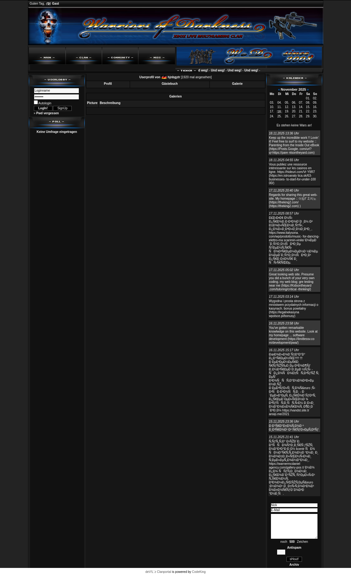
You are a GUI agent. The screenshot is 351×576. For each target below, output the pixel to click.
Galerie (237, 83)
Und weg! (203, 70)
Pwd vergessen (47, 113)
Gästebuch (170, 83)
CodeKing (199, 572)
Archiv (294, 564)
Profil (108, 83)
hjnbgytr (174, 77)
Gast (55, 3)
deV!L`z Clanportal (158, 572)
